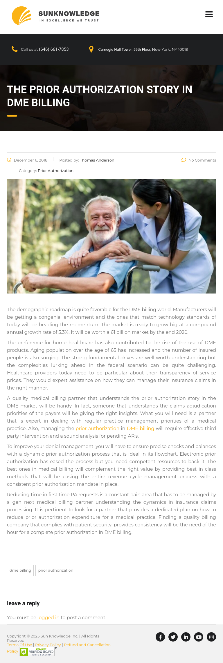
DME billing (140, 428)
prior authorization (98, 428)
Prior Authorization (55, 570)
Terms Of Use (19, 644)
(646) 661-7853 (54, 49)
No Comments (198, 160)
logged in (48, 617)
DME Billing (20, 570)
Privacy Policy (48, 644)
